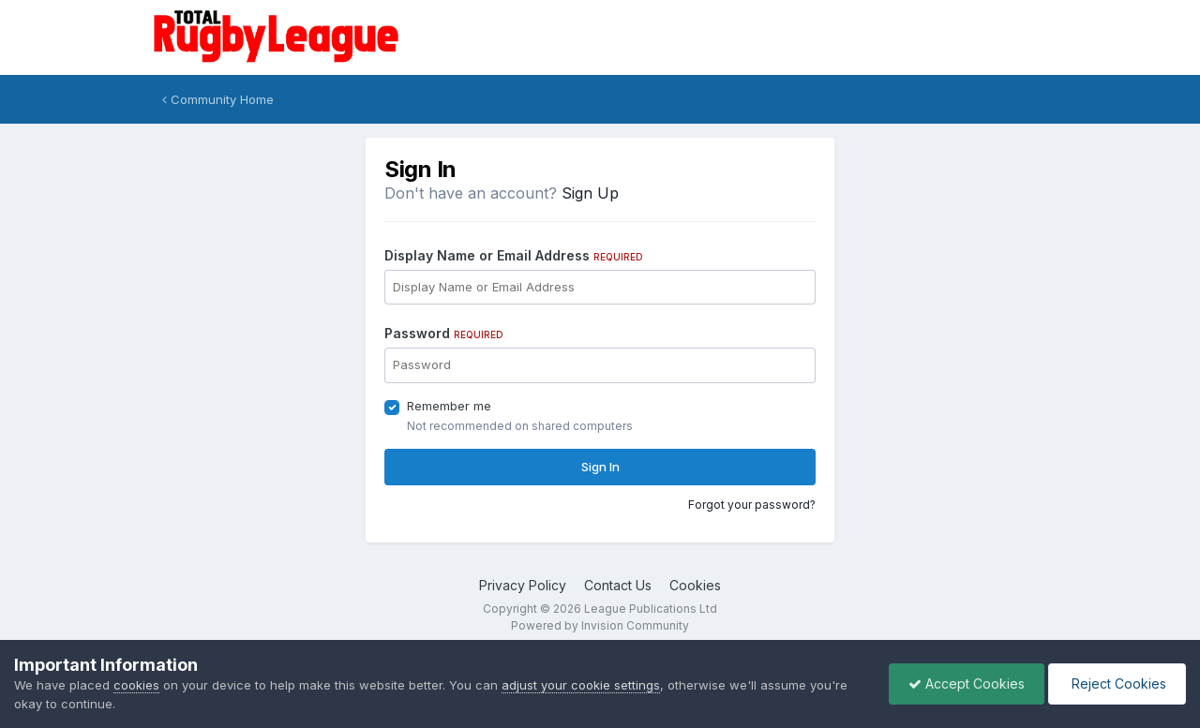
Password (443, 333)
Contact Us (618, 585)
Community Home (218, 99)
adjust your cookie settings (581, 684)
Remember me (449, 405)
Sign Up (590, 193)
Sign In (600, 466)
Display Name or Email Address (513, 255)
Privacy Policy (522, 585)
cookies (136, 684)
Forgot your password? (752, 505)
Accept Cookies (966, 683)
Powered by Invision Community (600, 625)
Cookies (695, 585)
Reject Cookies (1117, 683)
